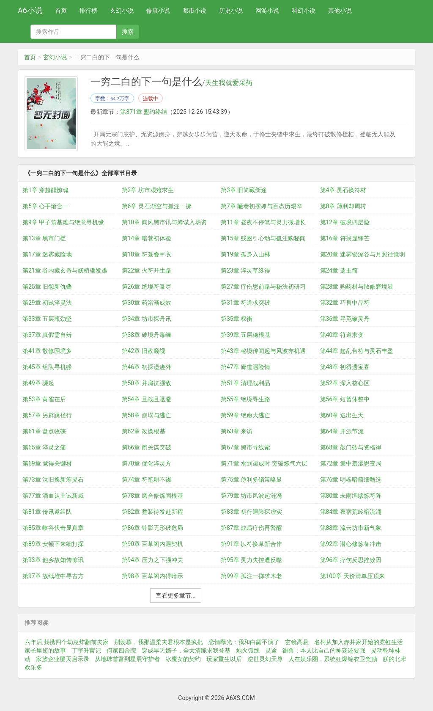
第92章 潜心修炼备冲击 (350, 543)
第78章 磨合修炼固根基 (152, 495)
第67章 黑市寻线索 (245, 447)
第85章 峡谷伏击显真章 (53, 527)
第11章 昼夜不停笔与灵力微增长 (263, 222)
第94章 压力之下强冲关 (152, 560)
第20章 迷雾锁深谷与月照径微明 (362, 254)
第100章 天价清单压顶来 (352, 576)
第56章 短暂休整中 (345, 399)
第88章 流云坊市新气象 (350, 527)
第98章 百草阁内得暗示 (152, 576)
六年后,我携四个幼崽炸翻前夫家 (67, 642)
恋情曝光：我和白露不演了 (244, 642)
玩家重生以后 (224, 659)
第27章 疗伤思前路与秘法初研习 (263, 286)
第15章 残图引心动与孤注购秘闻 (263, 238)
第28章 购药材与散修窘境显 (356, 286)
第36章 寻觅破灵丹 (345, 318)
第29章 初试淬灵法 (47, 302)
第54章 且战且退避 (146, 399)
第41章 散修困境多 (47, 350)
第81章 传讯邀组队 (47, 511)
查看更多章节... (176, 595)
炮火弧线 (248, 650)
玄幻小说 (122, 10)
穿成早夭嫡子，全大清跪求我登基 (186, 650)
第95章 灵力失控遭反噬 (251, 560)
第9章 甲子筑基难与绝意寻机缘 (63, 222)
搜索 (128, 31)
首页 (61, 10)
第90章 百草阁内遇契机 (152, 543)
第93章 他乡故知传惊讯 (53, 560)
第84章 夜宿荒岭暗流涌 (350, 511)
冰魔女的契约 (183, 659)
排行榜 (88, 10)
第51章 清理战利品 (245, 383)
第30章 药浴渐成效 (146, 302)
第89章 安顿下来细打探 (53, 543)
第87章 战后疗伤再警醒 (251, 527)
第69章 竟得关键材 (47, 463)
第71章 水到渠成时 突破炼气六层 (264, 463)
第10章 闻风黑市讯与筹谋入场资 (164, 222)
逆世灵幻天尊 (265, 659)
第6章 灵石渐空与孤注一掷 (157, 206)
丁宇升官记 (86, 650)
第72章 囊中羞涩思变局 (350, 463)
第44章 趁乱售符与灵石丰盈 (356, 350)
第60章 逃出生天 (342, 415)
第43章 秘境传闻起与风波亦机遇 (263, 350)
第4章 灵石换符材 (343, 190)
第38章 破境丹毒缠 (146, 334)
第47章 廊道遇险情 (245, 367)
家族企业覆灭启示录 (62, 659)
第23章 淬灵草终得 (245, 270)
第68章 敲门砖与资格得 (350, 447)
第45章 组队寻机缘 (47, 367)
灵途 (271, 650)
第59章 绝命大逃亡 (245, 415)
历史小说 (231, 10)
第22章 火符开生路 (146, 270)
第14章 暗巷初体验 (146, 238)
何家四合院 (121, 650)
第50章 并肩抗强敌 (146, 383)
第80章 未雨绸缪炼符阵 (350, 495)
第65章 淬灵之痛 (44, 447)
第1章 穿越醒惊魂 (45, 190)
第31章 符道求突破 (245, 302)
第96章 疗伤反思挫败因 (350, 560)
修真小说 (158, 10)
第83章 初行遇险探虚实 (251, 511)
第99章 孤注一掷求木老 (251, 576)
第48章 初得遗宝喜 (345, 367)
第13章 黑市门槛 (44, 238)
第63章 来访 (236, 431)
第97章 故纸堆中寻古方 (53, 576)
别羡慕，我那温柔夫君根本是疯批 (158, 642)
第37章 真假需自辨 (47, 334)
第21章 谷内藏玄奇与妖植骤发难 (64, 270)
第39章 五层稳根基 (245, 334)
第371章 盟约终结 (143, 111)
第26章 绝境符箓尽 (146, 286)
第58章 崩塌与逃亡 (146, 415)
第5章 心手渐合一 (45, 206)
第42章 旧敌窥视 (143, 350)
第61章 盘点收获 (44, 431)
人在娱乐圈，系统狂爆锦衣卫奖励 (332, 659)
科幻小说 (303, 10)
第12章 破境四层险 (345, 222)
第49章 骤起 (38, 383)
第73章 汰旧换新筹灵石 (53, 479)
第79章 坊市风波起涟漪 (251, 495)
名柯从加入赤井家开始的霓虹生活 (358, 642)
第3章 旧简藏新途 (244, 190)
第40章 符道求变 (342, 334)
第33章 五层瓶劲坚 (47, 318)
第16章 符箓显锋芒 (345, 238)
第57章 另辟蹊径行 (47, 415)
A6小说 (30, 10)
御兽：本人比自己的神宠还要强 (323, 650)
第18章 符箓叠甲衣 (146, 254)
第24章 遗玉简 (339, 270)
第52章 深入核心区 (345, 383)
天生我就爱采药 (228, 83)
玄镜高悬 (297, 642)
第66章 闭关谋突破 (146, 447)
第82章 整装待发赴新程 (152, 511)
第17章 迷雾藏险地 (47, 254)
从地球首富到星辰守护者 (127, 659)
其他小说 (340, 10)
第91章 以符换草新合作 (251, 543)
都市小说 (194, 10)
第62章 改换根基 (143, 431)
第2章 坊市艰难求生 (148, 190)
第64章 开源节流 (342, 431)
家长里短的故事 (45, 650)
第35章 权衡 (236, 318)
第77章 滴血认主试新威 (53, 495)
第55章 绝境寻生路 (245, 399)
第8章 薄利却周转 (343, 206)
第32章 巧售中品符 (345, 302)
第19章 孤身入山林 (245, 254)
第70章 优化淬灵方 (146, 463)
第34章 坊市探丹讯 (146, 318)
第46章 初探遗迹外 (146, 367)
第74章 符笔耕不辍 (146, 479)
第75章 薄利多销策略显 (251, 479)
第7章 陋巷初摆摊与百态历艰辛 (261, 206)
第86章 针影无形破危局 (152, 527)
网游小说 (267, 10)
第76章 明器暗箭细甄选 (350, 479)
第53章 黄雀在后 (44, 399)
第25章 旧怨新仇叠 (47, 286)
